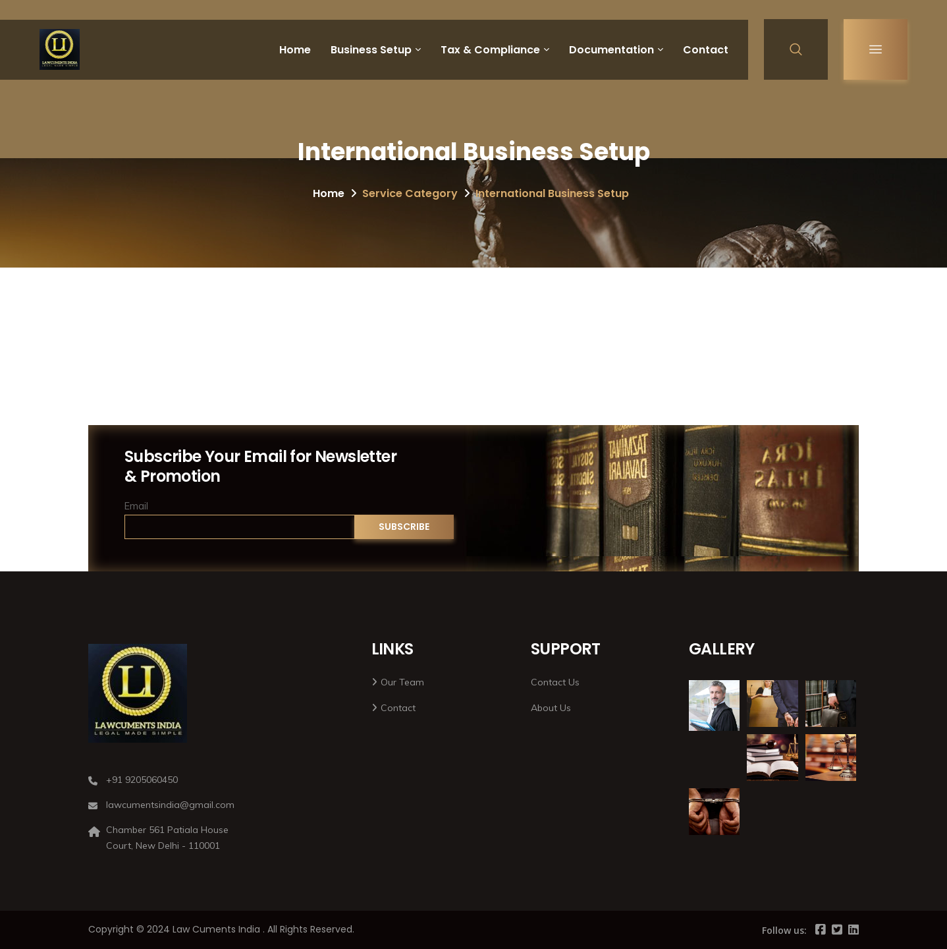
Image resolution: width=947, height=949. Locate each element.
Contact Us (555, 682)
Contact (705, 49)
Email (136, 506)
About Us (551, 708)
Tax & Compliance (490, 49)
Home (295, 49)
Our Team (402, 682)
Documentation (611, 49)
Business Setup (371, 49)
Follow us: (784, 930)
